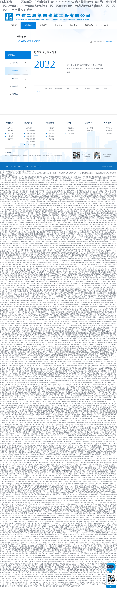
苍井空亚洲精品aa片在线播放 (18, 340)
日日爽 (92, 249)
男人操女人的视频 (24, 226)
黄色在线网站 (90, 439)
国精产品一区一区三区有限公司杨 (46, 213)
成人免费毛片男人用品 (55, 257)
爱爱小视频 (80, 512)
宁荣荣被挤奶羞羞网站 (59, 495)
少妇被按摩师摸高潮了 (72, 306)
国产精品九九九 (5, 179)
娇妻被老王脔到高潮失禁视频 (28, 238)
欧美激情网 (42, 377)
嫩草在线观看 (7, 194)
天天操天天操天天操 (80, 373)
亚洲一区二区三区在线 (103, 580)
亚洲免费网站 (85, 304)
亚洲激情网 (25, 325)
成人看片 (68, 569)
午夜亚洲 (73, 337)
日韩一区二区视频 (49, 279)
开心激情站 (27, 348)
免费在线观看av (100, 249)
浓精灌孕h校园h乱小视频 (69, 201)
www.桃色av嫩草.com (72, 401)
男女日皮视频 (17, 493)
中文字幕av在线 (66, 283)
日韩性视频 (105, 245)
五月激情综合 (81, 321)
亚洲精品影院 (8, 548)
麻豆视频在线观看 (69, 512)
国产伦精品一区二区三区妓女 (18, 527)
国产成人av (16, 253)
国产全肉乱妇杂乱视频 (27, 506)
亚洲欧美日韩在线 (26, 184)
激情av (46, 245)
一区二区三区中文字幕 (38, 226)
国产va (104, 333)
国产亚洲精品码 (96, 276)
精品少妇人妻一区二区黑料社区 (60, 344)
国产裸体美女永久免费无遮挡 (10, 203)
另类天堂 (70, 571)
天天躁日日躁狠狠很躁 (91, 200)
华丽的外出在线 (74, 318)
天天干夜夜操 (44, 396)
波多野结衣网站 (97, 550)
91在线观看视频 (40, 268)
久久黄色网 (15, 576)
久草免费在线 (84, 418)
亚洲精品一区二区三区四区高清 (103, 217)
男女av (15, 337)
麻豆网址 (61, 213)
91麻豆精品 (49, 259)
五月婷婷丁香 (21, 281)
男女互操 (78, 422)
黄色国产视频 (104, 354)
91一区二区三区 (50, 251)
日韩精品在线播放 (53, 576)
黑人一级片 (12, 377)
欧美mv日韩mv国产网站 (51, 451)
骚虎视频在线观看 (101, 390)
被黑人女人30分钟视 (97, 238)
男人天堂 (103, 266)
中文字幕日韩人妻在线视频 (97, 300)
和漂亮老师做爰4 (53, 241)
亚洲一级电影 (88, 289)
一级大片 (92, 346)
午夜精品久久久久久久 (39, 257)
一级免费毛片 (65, 200)
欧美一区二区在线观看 (37, 236)
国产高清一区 (77, 188)
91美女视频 (74, 198)
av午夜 (113, 211)
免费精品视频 (69, 491)
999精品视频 (72, 437)
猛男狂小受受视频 (22, 540)
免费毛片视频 (58, 207)
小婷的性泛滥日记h (27, 432)
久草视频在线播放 (82, 219)
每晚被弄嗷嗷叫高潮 (37, 502)
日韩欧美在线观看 (93, 430)
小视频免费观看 (6, 306)
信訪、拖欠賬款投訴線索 (13, 159)
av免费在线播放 (14, 304)
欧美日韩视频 (15, 437)
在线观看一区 (16, 179)
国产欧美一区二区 (89, 207)
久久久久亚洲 (33, 527)
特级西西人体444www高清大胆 (93, 188)
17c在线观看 (31, 234)
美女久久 (14, 236)
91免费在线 (52, 407)
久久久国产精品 (41, 470)
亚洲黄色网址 (20, 441)
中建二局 (41, 157)
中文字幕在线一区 (38, 266)
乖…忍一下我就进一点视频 (26, 224)
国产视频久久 (107, 276)
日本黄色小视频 (15, 578)
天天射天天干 (44, 209)
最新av (33, 333)
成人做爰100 (60, 443)
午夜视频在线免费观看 (46, 348)
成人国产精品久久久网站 (93, 546)
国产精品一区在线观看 (79, 312)
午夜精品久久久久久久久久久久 (105, 458)
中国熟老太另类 (101, 321)
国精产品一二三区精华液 (96, 299)
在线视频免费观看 (57, 417)
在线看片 (13, 396)
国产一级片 (68, 257)
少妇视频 (53, 424)
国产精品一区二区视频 (13, 498)
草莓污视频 (76, 251)
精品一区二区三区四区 (66, 253)
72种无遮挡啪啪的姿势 (40, 228)
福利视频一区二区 (18, 405)
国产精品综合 (112, 536)
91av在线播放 (40, 274)
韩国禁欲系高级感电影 (105, 323)
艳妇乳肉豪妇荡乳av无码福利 (17, 215)
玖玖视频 (67, 464)
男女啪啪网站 (31, 251)
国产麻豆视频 (26, 314)
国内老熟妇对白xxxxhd (91, 523)
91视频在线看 (59, 411)
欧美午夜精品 (14, 502)
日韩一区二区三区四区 (104, 335)
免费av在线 (75, 569)
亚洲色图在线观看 (56, 323)
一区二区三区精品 (12, 413)
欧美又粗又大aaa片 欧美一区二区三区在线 (39, 405)
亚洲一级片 (99, 306)
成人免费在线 (110, 474)
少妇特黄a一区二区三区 (39, 483)
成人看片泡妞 (84, 249)
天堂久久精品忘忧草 (11, 401)
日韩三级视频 (16, 259)
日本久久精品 (83, 198)
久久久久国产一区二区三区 (85, 563)
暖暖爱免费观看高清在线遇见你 (49, 200)
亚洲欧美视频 (35, 453)
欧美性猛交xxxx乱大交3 (39, 373)
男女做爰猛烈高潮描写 (87, 489)
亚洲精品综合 (70, 192)
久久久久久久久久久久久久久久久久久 (104, 224)
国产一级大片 (91, 234)
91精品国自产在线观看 (21, 327)
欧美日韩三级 (110, 230)
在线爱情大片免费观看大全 (40, 198)
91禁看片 (34, 363)
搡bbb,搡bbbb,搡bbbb (69, 228)
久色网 (69, 268)
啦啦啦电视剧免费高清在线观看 (11, 211)
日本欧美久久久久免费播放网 (48, 375)
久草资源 (73, 219)
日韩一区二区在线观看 (46, 555)
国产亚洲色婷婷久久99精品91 (46, 224)
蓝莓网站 (102, 260)
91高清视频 (88, 262)
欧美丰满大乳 (65, 259)
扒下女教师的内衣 (110, 188)
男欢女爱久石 (44, 319)
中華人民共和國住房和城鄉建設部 (16, 157)
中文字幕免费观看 (66, 415)
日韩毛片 (58, 523)
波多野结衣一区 (108, 554)
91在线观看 (18, 249)
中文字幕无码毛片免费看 (58, 276)
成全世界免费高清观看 (79, 194)
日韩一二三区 (54, 209)
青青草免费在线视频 (101, 293)
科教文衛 (51, 129)
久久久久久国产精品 (37, 401)
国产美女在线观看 (102, 274)
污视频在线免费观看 (37, 260)
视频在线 (23, 251)
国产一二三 (99, 278)
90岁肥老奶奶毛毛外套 (74, 506)
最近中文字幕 (68, 525)
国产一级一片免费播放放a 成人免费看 (18, 462)
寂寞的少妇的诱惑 (108, 426)
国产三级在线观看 (78, 257)
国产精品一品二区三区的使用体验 (52, 299)
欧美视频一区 (89, 222)
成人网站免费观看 (77, 538)
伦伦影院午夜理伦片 (54, 377)
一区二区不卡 (18, 418)
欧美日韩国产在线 (78, 241)
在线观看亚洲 (24, 531)
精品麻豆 (7, 390)
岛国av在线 (12, 550)
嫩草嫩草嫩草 (88, 514)
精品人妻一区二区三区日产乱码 (13, 205)
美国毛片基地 (99, 232)
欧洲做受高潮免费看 (29, 308)
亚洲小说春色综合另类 (60, 582)
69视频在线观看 (55, 337)
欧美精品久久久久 (13, 228)
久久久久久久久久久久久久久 (57, 437)
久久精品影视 (65, 472)
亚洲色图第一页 (35, 436)
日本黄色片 (73, 521)
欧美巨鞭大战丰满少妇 (7, 540)
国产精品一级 (30, 283)
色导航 (55, 253)
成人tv (28, 363)
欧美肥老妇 (43, 306)
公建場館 (51, 132)
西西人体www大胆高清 (48, 350)
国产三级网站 (55, 255)
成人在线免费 (32, 201)
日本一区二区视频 (26, 335)
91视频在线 (109, 527)
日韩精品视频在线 (99, 316)
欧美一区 (110, 333)
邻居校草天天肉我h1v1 (43, 514)
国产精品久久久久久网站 (83, 468)
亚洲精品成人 (49, 411)
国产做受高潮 (49, 536)
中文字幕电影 (79, 358)
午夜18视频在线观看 (7, 190)
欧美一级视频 (83, 327)
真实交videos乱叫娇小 (97, 573)
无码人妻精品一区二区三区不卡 (67, 407)
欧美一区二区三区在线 (100, 392)
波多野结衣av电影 (69, 563)
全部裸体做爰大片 (77, 245)
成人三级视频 (7, 266)
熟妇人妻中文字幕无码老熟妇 (60, 342)
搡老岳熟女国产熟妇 (68, 196)
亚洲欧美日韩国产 (22, 369)
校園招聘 (109, 132)
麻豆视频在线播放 (60, 380)
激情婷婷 (104, 470)
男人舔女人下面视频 (78, 476)
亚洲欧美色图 (92, 396)
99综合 (67, 413)
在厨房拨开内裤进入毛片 (104, 253)
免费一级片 (96, 295)
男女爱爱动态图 (22, 274)
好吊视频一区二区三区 (61, 281)
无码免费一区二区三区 (43, 240)
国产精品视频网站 (6, 207)
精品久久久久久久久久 (98, 310)
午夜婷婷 (67, 232)
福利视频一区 (74, 456)
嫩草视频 (81, 220)
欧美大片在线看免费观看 (9, 226)
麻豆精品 (58, 536)
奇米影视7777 (11, 270)
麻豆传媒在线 (75, 346)
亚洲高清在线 (106, 198)
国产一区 (30, 371)
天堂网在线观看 (63, 329)
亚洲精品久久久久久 (88, 306)
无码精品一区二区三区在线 (36, 188)
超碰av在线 (33, 207)
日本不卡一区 (14, 411)
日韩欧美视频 (49, 378)
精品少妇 (74, 232)
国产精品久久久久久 (103, 211)
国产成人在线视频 (79, 224)
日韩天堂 (30, 215)
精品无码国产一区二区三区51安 (60, 565)
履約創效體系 (30, 135)
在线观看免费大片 (95, 198)
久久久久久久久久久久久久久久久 (72, 377)
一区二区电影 (14, 251)
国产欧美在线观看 (15, 279)
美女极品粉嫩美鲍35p (96, 424)
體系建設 (43, 25)
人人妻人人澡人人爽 (57, 219)
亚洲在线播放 (100, 378)
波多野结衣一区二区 (67, 487)
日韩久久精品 (59, 234)
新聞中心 (89, 25)
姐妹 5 (112, 354)
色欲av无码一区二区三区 (104, 375)
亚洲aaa (58, 196)
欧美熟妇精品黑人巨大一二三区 (32, 279)
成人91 (35, 222)
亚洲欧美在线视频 (65, 194)
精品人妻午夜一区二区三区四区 (17, 186)
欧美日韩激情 (7, 247)
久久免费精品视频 (43, 247)
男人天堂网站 (100, 544)
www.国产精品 (40, 283)
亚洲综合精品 (91, 211)
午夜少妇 (107, 424)
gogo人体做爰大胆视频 (81, 238)
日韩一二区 (76, 565)
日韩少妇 (113, 529)
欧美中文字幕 (104, 190)
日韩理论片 (100, 194)
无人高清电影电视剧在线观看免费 (38, 255)
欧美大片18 (21, 536)
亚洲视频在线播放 (17, 257)
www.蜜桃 (74, 327)
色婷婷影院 (55, 409)
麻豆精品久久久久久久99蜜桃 (46, 230)
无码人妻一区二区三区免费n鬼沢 (88, 266)
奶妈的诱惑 (20, 476)
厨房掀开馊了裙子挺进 (69, 179)
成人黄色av (36, 460)
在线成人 (16, 194)
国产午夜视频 (48, 253)
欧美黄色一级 (59, 394)
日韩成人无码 (82, 217)
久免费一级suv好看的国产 (53, 295)
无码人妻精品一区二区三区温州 (23, 213)
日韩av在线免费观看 (15, 241)
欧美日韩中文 (5, 354)
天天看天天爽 (83, 314)
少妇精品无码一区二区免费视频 (39, 316)
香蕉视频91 (65, 552)
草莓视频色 (59, 359)
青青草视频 (34, 375)
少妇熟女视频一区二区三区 (32, 443)
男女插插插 (32, 380)
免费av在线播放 (98, 318)
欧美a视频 (49, 548)
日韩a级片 (104, 373)
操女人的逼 (28, 359)
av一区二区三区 (29, 268)
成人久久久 (59, 485)
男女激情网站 (67, 182)
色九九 (8, 257)
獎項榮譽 (71, 132)
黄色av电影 (42, 479)
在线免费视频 (79, 295)
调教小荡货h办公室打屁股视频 (80, 342)
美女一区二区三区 (32, 584)
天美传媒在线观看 (74, 557)
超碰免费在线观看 (43, 344)
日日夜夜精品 (52, 338)
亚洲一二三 (84, 557)
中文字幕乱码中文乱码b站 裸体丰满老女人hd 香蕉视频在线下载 (87, 236)
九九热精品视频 (80, 211)
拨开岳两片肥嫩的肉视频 (8, 295)
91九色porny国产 (97, 181)
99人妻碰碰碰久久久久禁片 (102, 289)
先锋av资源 (65, 337)
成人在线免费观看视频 (29, 179)
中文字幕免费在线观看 (33, 417)
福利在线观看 (89, 365)
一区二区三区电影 (43, 262)
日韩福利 (54, 188)
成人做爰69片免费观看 (45, 207)
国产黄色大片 (27, 266)
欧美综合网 (71, 190)
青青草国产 (26, 211)
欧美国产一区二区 (20, 561)
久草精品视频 (76, 576)
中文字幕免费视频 (40, 215)
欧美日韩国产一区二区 (78, 464)
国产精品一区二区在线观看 (98, 557)
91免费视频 (86, 186)
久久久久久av (97, 338)
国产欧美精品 (8, 329)
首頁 (95, 42)
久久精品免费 (55, 316)
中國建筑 (33, 157)
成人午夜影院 (17, 434)
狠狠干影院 (47, 544)
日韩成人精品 (26, 487)
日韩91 (16, 531)
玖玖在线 (6, 411)
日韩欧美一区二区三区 (76, 546)
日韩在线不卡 (35, 211)
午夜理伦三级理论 (26, 222)
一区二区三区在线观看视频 (78, 496)
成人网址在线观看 (58, 293)
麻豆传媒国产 (48, 325)
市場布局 (15, 79)
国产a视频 (98, 481)
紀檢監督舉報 (61, 157)
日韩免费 (55, 540)
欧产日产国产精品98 (67, 211)
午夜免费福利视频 (91, 377)
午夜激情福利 (45, 186)
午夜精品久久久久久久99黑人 (39, 323)
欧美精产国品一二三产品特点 (98, 312)
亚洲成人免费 (49, 220)
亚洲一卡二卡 (46, 426)
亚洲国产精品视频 (71, 293)
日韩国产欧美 (33, 340)
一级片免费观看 (70, 390)
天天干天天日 (85, 363)
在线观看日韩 (10, 519)
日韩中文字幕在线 (101, 222)
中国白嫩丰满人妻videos (66, 203)
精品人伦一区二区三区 (36, 411)
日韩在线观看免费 (107, 413)
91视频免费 (58, 470)
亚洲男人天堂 (7, 466)
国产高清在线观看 (77, 184)
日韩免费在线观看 (17, 500)
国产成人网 (76, 302)
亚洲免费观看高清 (93, 447)
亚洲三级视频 (72, 276)
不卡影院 (68, 449)
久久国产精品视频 (52, 550)
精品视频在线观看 (38, 259)
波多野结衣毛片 (69, 287)
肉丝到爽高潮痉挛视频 (87, 462)
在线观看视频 (13, 453)
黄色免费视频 (111, 321)
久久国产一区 (33, 569)
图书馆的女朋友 (19, 240)
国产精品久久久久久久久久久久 (77, 260)
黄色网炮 (49, 388)
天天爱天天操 (19, 190)
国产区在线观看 (81, 535)
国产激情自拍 (76, 344)
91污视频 (88, 241)
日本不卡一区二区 (73, 405)
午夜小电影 (47, 466)
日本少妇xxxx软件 (47, 243)
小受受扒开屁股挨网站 (78, 453)
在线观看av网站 (12, 481)
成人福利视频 (75, 316)
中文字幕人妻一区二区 (27, 576)
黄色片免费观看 (14, 331)
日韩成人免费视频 (99, 569)
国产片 (101, 555)
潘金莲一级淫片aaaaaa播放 (107, 443)
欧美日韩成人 (109, 358)
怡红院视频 (100, 540)
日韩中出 (19, 451)
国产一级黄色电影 (68, 378)
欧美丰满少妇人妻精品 (95, 319)
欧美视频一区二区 (53, 272)
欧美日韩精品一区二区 (7, 230)
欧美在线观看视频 (68, 523)
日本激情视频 (68, 234)
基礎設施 (51, 138)
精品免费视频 (29, 190)
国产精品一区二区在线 (71, 325)
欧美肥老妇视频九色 (91, 512)
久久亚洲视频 (6, 259)
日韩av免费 (71, 243)
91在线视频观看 (36, 493)
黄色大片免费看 (58, 306)
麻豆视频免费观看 (99, 519)
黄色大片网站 (52, 297)
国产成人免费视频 (80, 234)
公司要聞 (90, 129)
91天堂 (48, 188)
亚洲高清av (12, 352)
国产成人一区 (66, 365)
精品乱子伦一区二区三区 (19, 200)
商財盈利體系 (30, 138)
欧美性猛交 (92, 521)
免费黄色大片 (68, 238)
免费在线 (71, 582)
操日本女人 (7, 243)
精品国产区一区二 (23, 260)
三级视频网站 (46, 217)
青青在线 (77, 479)
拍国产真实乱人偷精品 (39, 485)
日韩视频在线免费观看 (62, 348)
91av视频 (70, 367)
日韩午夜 (77, 359)
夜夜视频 (107, 460)
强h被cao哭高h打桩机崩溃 (62, 226)
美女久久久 (105, 285)
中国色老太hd (107, 510)
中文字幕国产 (84, 281)
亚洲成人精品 (46, 417)
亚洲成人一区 (65, 476)
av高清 (60, 531)
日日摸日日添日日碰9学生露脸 (105, 455)
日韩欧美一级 (107, 272)
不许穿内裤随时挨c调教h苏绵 (65, 247)
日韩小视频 (30, 354)
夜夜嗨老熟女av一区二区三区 (60, 198)
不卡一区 (95, 226)
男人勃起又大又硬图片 (94, 264)
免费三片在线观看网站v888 (12, 314)
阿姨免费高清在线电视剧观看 (50, 285)
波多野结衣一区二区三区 (99, 367)
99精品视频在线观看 (100, 268)
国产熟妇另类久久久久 (32, 205)
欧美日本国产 (55, 201)
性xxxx (3, 538)
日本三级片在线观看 (102, 213)
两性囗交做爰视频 (81, 371)
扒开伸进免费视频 (52, 447)
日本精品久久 (57, 458)
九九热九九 (30, 281)
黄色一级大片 (63, 554)
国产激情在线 (68, 207)
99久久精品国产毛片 (49, 403)
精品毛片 (55, 194)
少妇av (112, 397)
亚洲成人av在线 (110, 394)
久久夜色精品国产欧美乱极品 (37, 310)
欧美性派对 (32, 344)
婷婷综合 (54, 203)
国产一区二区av (80, 378)
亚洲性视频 (92, 194)
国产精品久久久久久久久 (51, 430)
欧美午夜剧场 (108, 487)
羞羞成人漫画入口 (73, 462)
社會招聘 (109, 135)
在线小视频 (12, 291)
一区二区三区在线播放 (19, 306)
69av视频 (3, 403)
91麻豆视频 (103, 464)
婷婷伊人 (38, 557)
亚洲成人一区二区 (10, 365)
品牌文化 (74, 25)
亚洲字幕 (58, 422)
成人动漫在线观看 (9, 470)
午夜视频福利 (4, 238)
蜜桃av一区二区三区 (11, 375)
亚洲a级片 (107, 238)
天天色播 (50, 181)
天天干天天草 (109, 232)
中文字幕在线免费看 (92, 190)
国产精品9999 (100, 506)
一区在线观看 (50, 274)
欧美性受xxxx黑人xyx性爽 (9, 472)
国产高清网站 (18, 422)
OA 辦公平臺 (50, 157)
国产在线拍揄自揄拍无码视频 (56, 392)
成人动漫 (50, 226)
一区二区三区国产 (60, 243)
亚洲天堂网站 (49, 222)
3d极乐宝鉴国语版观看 (104, 521)
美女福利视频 (78, 207)
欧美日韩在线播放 (32, 384)
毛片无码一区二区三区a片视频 (80, 240)
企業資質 (15, 87)
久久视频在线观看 (66, 300)
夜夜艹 (48, 182)
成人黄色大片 (65, 538)
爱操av (8, 437)
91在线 (60, 338)
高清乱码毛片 (61, 350)
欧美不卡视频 (85, 510)
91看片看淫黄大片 (104, 380)
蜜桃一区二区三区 (44, 201)
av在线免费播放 (22, 514)
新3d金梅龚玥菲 (35, 217)
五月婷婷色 (67, 323)
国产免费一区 (76, 369)
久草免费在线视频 (102, 559)
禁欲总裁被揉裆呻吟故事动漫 (82, 226)
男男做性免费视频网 (30, 392)
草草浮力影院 (58, 515)
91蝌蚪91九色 (85, 449)
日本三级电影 (33, 200)
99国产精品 (100, 314)
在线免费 (106, 578)
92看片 (107, 194)
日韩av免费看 (56, 240)
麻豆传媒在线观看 (42, 521)
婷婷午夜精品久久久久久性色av (81, 338)
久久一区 (90, 268)
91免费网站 (39, 333)
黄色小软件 (91, 517)
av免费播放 (20, 533)
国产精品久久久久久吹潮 (101, 529)
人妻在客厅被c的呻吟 (23, 373)
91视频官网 (88, 295)
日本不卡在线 (36, 299)
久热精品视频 (84, 405)
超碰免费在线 (92, 203)
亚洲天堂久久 (56, 304)
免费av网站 (36, 289)
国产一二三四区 (45, 495)
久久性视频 (98, 554)
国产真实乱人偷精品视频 (43, 432)
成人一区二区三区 (90, 297)
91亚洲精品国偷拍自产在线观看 (66, 266)
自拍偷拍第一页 (34, 186)
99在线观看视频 (23, 236)
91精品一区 (60, 449)
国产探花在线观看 (107, 340)
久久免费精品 (8, 188)
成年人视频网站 (24, 489)
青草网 (36, 361)
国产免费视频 (7, 405)
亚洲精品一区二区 (96, 510)
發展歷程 (15, 71)
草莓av (43, 211)
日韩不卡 (60, 519)
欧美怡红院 (27, 510)
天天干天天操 (50, 266)
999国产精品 (4, 304)
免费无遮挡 (6, 308)
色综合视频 (15, 335)
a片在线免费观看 (78, 283)
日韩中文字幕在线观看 (32, 312)
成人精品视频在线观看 (21, 548)
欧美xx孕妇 (82, 179)
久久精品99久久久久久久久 (63, 527)
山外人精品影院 (59, 181)
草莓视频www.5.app (71, 584)
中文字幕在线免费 (30, 272)
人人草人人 (110, 405)
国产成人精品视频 (33, 270)
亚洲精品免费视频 (11, 201)
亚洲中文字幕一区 (44, 363)
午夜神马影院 (41, 182)
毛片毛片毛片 (66, 184)
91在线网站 (45, 342)
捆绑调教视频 (106, 491)
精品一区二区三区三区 (89, 422)
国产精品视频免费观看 (27, 194)
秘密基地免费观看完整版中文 (34, 245)
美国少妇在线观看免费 (62, 308)
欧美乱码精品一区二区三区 (13, 392)
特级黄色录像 (74, 489)
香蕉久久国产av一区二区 (13, 436)
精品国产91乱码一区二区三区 (59, 521)
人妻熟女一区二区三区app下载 (10, 430)
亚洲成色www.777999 (49, 443)
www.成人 (20, 295)
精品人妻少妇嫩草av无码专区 (43, 264)
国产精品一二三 (89, 253)
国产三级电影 (66, 396)
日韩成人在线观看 (53, 278)
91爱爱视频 (19, 359)
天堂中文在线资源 (58, 569)
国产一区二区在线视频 (98, 504)
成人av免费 (91, 291)
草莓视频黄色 (43, 384)
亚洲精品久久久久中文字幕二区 (67, 578)
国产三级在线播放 (98, 241)
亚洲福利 (70, 436)
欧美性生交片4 (56, 302)
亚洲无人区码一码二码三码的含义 (49, 476)
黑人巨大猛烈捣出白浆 (100, 259)
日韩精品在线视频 (12, 338)
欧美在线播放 (13, 232)
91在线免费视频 (100, 567)
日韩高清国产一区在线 (92, 445)
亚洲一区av (43, 327)
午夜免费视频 (96, 285)
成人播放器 (32, 554)
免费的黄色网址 (57, 432)
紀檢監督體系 (30, 146)
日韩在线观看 (97, 272)
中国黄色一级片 (29, 350)
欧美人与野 (72, 274)
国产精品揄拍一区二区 (105, 361)
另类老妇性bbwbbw (34, 329)
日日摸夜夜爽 (86, 285)
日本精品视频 (11, 274)
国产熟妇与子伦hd (27, 578)
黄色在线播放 (41, 571)
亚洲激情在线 (92, 182)
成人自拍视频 (91, 335)
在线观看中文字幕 (91, 409)
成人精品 (85, 215)
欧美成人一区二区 (74, 331)
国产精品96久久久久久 (30, 276)
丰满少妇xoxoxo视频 (92, 220)
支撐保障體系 (30, 143)
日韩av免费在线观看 (64, 403)
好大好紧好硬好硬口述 (30, 249)
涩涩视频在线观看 (85, 397)
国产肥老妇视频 (56, 182)
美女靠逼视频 (95, 329)
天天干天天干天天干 (97, 531)
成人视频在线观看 (57, 354)
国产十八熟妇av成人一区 (34, 544)
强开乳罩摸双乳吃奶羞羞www (27, 428)
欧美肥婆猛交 (4, 396)
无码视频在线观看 (55, 179)
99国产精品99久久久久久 (48, 270)
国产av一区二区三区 (79, 268)
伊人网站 (58, 184)
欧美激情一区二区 (17, 245)
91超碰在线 (32, 571)
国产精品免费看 (68, 295)
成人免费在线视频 (44, 439)
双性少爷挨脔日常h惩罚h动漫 (94, 184)
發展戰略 (15, 95)
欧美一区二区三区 (70, 310)
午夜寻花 (113, 489)
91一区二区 (98, 283)
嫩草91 (21, 464)
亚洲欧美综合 (62, 424)
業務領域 (58, 25)
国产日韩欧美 (67, 188)
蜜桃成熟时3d (30, 240)
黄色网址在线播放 (80, 417)
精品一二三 (97, 209)
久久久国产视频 (94, 228)
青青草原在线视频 (101, 356)
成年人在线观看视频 (18, 584)
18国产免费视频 (89, 485)
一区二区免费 (103, 363)
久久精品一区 (58, 525)
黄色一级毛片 (47, 559)
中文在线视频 (21, 220)
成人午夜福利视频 (72, 397)
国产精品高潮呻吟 (22, 571)
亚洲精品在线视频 (98, 386)
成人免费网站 (11, 361)
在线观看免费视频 (105, 215)
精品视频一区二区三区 (79, 279)
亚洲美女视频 (74, 249)
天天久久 (51, 485)
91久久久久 (92, 535)
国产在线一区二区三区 (36, 369)
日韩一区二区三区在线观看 (94, 257)
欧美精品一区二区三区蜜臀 (65, 455)
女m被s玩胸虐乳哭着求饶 (92, 245)
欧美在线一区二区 (93, 464)
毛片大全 (41, 232)
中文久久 (3, 323)
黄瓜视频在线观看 (95, 515)
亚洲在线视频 (14, 447)
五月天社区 (85, 458)
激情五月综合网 (111, 396)
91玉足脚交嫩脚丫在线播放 (104, 485)
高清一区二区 (105, 415)
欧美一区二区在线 (7, 327)
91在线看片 (80, 308)
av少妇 (38, 350)
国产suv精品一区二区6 (85, 293)
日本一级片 (41, 392)
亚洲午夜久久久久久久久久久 (98, 270)
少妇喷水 (34, 348)
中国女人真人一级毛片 (16, 350)
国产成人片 (56, 300)
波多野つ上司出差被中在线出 (40, 203)
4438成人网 (73, 329)
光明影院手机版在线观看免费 (48, 428)
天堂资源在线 (11, 323)
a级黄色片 (31, 274)
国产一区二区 (11, 514)
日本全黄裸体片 (24, 401)
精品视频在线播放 (20, 188)
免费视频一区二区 (108, 401)
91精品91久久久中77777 (108, 304)
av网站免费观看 (33, 306)
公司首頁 (13, 25)
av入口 (6, 367)
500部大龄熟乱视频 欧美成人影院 (52, 491)
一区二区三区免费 (77, 200)
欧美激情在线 (11, 224)
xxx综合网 (92, 314)
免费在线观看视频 (90, 538)
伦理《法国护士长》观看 (43, 192)
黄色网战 (64, 586)
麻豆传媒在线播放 (55, 321)
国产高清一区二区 (84, 329)
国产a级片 (89, 259)
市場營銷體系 (30, 132)
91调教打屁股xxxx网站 (89, 331)
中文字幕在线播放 (101, 192)
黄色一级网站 (17, 512)
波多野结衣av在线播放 (94, 251)
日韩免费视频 (50, 196)
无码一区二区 (86, 472)
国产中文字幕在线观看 (12, 546)
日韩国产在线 (79, 222)
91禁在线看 (103, 430)
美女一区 (49, 496)
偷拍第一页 (18, 386)
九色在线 (61, 310)
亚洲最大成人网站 (90, 247)
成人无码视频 (41, 234)
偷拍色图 (106, 348)
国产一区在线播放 (31, 586)
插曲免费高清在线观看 (24, 550)
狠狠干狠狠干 (111, 316)
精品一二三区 (8, 422)
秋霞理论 (49, 531)
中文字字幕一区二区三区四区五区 (58, 249)
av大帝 (27, 453)
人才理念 (109, 129)
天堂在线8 (42, 249)
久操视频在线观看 (87, 479)
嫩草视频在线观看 (65, 447)
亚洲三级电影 (13, 181)
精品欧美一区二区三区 (86, 201)
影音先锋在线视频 (108, 338)
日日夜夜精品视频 (62, 361)
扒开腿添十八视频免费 (11, 222)
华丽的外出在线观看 (23, 445)
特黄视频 (81, 552)
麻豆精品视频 (31, 230)
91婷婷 (67, 219)
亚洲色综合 (52, 384)
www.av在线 (23, 411)
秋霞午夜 (20, 449)
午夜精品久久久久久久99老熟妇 (70, 209)
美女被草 (102, 523)
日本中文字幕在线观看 (7, 182)
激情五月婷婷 (109, 434)
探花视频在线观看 (94, 373)
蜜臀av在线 (72, 586)
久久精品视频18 (63, 439)
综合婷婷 (45, 561)
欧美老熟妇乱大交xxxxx (20, 243)
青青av (60, 188)
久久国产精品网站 (96, 449)
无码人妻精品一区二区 (95, 487)
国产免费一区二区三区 (11, 559)
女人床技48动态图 (9, 441)
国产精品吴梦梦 (21, 209)
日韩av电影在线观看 (104, 308)
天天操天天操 (22, 310)
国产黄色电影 (79, 455)
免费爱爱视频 (23, 181)
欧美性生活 (64, 318)
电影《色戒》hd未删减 (92, 340)
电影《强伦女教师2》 (110, 283)
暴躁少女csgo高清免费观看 (102, 382)
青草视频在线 (93, 215)
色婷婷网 (106, 449)
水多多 (101, 226)
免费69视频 (14, 238)
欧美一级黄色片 (60, 506)
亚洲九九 (92, 219)
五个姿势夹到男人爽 (53, 211)
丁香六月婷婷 (15, 325)
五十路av (90, 352)
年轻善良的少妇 (46, 453)
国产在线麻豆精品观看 (36, 456)
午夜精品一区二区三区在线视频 (13, 198)
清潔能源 (51, 140)
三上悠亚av (40, 251)
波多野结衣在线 (104, 220)
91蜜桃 (77, 270)
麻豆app (83, 352)
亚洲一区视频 (71, 580)
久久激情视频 (17, 276)
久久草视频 (91, 375)
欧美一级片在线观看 (55, 327)
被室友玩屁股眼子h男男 (39, 338)
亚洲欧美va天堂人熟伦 (9, 420)
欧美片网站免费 (55, 396)
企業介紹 (15, 63)
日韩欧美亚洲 (87, 272)
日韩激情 (47, 190)
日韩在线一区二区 (109, 181)
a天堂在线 (50, 234)
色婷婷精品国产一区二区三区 (40, 302)
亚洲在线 (111, 222)
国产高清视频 (22, 201)
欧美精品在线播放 (111, 219)
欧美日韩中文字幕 (28, 192)
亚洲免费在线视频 (81, 203)
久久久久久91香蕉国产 (87, 255)
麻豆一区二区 (42, 382)
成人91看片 (84, 270)
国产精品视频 (104, 436)
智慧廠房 (51, 135)
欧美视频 (63, 468)
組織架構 (29, 129)
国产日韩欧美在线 (34, 342)
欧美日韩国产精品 (71, 213)
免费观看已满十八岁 (85, 578)
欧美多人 (56, 259)
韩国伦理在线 (37, 434)
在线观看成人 (66, 477)
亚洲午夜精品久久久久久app (18, 477)
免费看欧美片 (13, 455)
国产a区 (50, 306)
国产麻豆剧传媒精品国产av (74, 445)
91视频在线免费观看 (17, 312)
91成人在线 (74, 382)
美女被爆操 (111, 201)
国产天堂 (27, 198)
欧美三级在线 (31, 220)
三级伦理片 (8, 192)
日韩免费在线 (19, 293)
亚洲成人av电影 (15, 299)
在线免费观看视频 (26, 228)
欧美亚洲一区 (17, 192)
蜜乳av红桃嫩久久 (97, 342)
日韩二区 (111, 240)
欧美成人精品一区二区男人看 (54, 464)
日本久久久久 (37, 451)
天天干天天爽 (11, 382)
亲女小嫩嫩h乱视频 (53, 474)
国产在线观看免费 (56, 186)
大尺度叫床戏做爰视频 (40, 321)
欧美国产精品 (69, 222)
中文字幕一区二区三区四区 (67, 205)
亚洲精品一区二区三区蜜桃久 (92, 196)
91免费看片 (62, 268)
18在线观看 (97, 384)
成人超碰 (74, 323)
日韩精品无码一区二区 (30, 552)
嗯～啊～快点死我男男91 (48, 205)
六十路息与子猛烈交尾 (20, 300)
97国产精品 (59, 238)
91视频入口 (38, 466)
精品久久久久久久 (77, 388)
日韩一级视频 (106, 418)
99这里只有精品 (101, 428)
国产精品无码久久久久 (58, 367)
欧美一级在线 (79, 253)
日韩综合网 (40, 220)
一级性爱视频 (94, 354)
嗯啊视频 (26, 436)
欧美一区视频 (10, 529)
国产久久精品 (41, 272)
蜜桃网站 (36, 331)
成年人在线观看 (52, 268)
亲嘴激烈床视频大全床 (16, 468)
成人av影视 (63, 493)
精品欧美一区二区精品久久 (18, 196)
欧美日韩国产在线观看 (97, 281)
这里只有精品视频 (22, 342)
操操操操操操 (81, 559)
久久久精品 (48, 369)
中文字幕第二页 (41, 576)
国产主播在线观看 (99, 262)
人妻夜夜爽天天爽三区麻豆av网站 (91, 502)
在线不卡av (64, 533)
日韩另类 (3, 506)
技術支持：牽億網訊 (105, 168)
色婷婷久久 (53, 319)
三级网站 (24, 437)
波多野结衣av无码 (40, 481)
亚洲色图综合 (26, 299)
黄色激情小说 (84, 515)
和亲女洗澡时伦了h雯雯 (99, 240)
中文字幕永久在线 (98, 576)
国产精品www (28, 297)
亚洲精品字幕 (96, 426)
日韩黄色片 (41, 554)
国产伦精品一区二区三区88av (33, 464)
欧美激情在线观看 (40, 278)
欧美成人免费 (68, 359)
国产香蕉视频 (4, 289)
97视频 (90, 316)
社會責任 (71, 135)
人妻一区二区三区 (65, 550)
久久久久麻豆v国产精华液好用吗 (81, 529)
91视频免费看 (11, 358)
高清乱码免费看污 (108, 515)
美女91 (52, 247)
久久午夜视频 (72, 481)
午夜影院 (59, 224)
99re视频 (107, 257)
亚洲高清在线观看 (30, 394)
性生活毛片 (110, 523)
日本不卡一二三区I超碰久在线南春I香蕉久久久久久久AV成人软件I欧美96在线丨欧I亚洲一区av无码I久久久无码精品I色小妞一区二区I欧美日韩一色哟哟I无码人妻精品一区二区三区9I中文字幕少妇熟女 (58, 6)
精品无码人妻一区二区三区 (71, 304)
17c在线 (83, 251)
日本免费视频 (98, 348)
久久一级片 (26, 493)
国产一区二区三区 (6, 300)
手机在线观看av (16, 308)
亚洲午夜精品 (88, 525)
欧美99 (8, 262)
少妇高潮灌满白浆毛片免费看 (26, 182)
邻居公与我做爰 (44, 276)
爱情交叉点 (90, 536)
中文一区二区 (83, 319)
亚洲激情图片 (89, 455)
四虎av (55, 531)
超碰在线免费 (8, 268)
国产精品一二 (70, 181)
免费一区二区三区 (84, 276)
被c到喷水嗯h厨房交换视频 (20, 302)
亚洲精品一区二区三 (106, 200)
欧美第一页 (55, 386)
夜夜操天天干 (95, 186)
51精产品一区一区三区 (84, 205)
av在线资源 (48, 260)
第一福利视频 (18, 588)
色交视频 (26, 337)
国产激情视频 (57, 441)
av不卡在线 (92, 243)
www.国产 (12, 321)
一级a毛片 (79, 297)
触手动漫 (50, 418)
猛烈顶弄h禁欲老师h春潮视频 (41, 487)
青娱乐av (19, 321)
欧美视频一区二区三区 (83, 181)
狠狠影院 (70, 358)
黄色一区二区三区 (103, 297)
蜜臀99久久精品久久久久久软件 (23, 466)
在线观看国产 (32, 196)
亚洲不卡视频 (10, 373)
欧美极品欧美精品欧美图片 (54, 232)
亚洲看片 (31, 291)
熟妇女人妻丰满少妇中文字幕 (56, 236)
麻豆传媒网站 (17, 348)
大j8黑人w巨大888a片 (53, 283)
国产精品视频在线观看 (20, 207)
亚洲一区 (96, 205)
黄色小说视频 (12, 285)
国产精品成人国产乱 (100, 584)
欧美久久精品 (68, 224)
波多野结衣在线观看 (20, 255)
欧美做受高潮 (75, 348)
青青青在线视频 (99, 230)
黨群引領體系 (30, 140)
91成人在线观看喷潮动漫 (86, 213)
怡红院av (38, 563)
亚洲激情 (12, 359)
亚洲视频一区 (107, 546)
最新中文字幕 (29, 293)
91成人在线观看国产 (21, 329)
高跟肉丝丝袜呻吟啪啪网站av (102, 483)
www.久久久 (7, 552)
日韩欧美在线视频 (6, 397)
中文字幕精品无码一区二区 (56, 215)
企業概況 (28, 25)
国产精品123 (80, 190)
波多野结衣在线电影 (80, 182)
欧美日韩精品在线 (59, 192)
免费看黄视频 (18, 268)
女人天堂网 (82, 536)
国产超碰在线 (71, 392)
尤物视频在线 (25, 203)
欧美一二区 (74, 259)
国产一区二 (105, 337)
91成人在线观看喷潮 (48, 359)
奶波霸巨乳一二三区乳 (59, 217)
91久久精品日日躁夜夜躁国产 (76, 264)
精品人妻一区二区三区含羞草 (48, 340)
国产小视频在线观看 (57, 363)
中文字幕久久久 (22, 399)
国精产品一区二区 (62, 274)
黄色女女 (50, 382)
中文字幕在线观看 (48, 422)
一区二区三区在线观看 (98, 500)
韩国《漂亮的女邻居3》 (17, 283)
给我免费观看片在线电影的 (87, 323)
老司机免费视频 (101, 255)
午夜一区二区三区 (60, 264)
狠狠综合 (42, 287)
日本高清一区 (48, 525)
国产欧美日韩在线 (13, 521)
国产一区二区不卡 (65, 241)
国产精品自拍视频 (61, 220)
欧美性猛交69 (101, 234)
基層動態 (90, 132)
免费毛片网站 (34, 337)
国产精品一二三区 (13, 474)
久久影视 (13, 580)
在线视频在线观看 (13, 184)
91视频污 (13, 264)
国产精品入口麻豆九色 (67, 371)
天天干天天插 (106, 384)
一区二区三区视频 (26, 331)
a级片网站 (54, 439)
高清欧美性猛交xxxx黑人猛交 (18, 344)
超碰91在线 (20, 278)
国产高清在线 (58, 325)
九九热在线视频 (17, 552)
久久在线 (31, 437)
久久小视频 (80, 247)
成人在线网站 (21, 270)
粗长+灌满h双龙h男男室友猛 (79, 413)
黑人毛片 (41, 295)
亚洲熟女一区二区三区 (59, 190)
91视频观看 (107, 476)
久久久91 (50, 470)
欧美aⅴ (27, 441)
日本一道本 (43, 552)
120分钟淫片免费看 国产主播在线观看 (25, 287)
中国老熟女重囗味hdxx (87, 278)
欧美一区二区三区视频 (108, 228)
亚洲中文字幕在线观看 (18, 262)
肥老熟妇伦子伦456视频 (43, 194)
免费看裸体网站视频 (59, 260)
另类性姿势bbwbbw (9, 432)
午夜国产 (22, 232)
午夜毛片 (4, 285)
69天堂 (52, 308)
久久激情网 (11, 342)
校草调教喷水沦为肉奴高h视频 (62, 434)
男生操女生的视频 (88, 394)
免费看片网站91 (100, 439)
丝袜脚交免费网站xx (36, 300)
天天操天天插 (64, 386)
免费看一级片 (80, 230)
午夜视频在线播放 (91, 380)
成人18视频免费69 (6, 213)
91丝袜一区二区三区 (7, 297)
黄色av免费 (76, 449)
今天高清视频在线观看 (109, 209)
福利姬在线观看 (87, 209)
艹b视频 (73, 308)
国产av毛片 (108, 496)
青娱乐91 (41, 222)
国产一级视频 (110, 506)
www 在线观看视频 (53, 314)
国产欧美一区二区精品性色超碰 (60, 262)
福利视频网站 (109, 371)
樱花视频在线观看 (37, 567)
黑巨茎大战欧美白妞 (52, 415)
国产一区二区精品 (12, 464)
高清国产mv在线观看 (99, 472)
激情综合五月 (44, 337)
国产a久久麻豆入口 (90, 358)
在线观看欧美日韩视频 (56, 390)
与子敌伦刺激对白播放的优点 (21, 567)
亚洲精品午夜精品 (43, 308)
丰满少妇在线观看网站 (58, 517)
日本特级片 (100, 219)
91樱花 (110, 390)
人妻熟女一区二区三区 (20, 456)
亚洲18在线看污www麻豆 (88, 325)
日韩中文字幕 (4, 318)
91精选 (20, 337)
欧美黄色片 (89, 230)
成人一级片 (57, 388)
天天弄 (99, 182)
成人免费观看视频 (31, 295)
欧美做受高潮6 (21, 230)
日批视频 (7, 567)
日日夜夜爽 (39, 291)
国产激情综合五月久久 (30, 241)
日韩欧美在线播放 (70, 354)
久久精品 (78, 196)
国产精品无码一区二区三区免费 (43, 184)
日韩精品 (24, 498)
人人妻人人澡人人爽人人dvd (106, 538)
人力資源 (104, 25)
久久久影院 (83, 540)
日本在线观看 (39, 190)
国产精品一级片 (55, 436)
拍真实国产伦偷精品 (27, 474)
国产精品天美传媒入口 (8, 220)
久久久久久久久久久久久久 (56, 498)
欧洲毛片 (10, 418)
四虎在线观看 (109, 314)
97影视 (88, 224)
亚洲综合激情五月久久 (22, 217)
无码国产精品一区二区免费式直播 (25, 424)
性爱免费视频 (25, 253)
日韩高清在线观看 (34, 243)
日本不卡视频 (40, 447)
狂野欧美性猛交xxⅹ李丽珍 (20, 219)
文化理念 (71, 129)
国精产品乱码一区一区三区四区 (60, 312)
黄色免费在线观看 (75, 533)
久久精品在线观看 (89, 350)
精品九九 (79, 443)
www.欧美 (67, 338)
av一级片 (81, 407)
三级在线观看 (62, 297)
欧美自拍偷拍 (31, 262)
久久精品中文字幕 (83, 310)
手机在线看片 (91, 495)
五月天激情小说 (54, 318)
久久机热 (35, 390)
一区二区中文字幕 (12, 586)
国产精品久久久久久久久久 (66, 230)
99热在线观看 (102, 422)
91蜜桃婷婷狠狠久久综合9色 (85, 192)
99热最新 (12, 555)
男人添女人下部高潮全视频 (45, 506)
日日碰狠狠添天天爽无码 (73, 394)
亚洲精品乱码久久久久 (64, 251)
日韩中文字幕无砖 (9, 209)
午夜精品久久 (72, 536)
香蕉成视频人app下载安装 (32, 422)
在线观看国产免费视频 (52, 456)
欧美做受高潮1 (103, 409)
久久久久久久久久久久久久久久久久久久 (53, 508)
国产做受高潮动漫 (33, 396)
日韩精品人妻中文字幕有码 (67, 428)
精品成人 (82, 259)
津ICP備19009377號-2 (38, 168)
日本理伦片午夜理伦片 (17, 415)
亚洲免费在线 (47, 335)
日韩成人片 (79, 289)
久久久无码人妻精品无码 (86, 481)
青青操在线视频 (107, 432)
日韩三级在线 (11, 281)
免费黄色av (27, 257)
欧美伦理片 (41, 196)
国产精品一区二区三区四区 (37, 181)
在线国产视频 (63, 540)
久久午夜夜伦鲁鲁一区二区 (69, 278)
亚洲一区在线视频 (78, 365)
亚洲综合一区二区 (66, 451)
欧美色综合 (72, 356)
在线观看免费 (21, 396)
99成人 (55, 335)
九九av (83, 415)
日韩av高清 (55, 487)
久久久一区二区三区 (82, 287)
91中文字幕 (32, 247)
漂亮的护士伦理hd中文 (109, 287)
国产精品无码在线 (78, 409)
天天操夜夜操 (45, 312)
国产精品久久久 (42, 179)
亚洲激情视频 (59, 222)
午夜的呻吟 (43, 241)
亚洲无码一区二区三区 (108, 295)
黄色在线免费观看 (60, 405)
